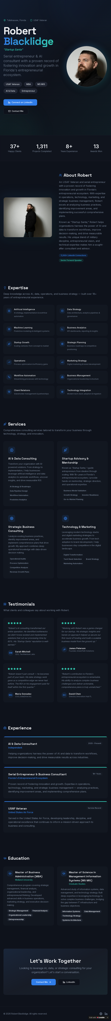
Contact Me (15, 111)
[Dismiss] (107, 1017)
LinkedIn (69, 982)
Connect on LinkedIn (20, 102)
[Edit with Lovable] (97, 1017)
